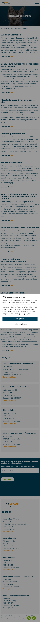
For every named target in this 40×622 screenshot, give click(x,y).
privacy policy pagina (23, 314)
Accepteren (20, 319)
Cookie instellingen (20, 324)
